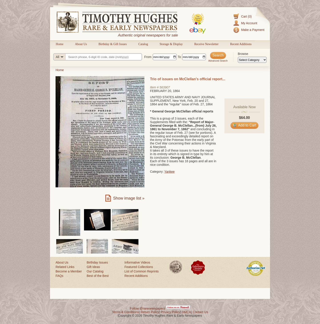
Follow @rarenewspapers (147, 308)
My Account (249, 23)
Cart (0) (246, 16)
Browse (243, 54)
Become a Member (69, 271)
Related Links (65, 267)
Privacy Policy (170, 312)
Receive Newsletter (206, 44)
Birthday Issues (97, 262)
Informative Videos (137, 262)
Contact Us (200, 312)
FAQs (59, 276)
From (148, 57)
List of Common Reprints (141, 271)
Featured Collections (138, 267)
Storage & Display (171, 44)
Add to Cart (244, 125)
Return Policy (150, 312)
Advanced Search (218, 60)
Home (59, 44)
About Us (81, 44)
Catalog (143, 44)
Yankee (169, 171)
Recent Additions (241, 44)
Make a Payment (252, 30)
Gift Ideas (93, 267)
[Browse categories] (252, 60)
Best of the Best (98, 276)
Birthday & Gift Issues (112, 44)
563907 (165, 87)
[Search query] (97, 56)
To (179, 57)
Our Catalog (95, 271)
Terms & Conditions (125, 312)
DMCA (186, 312)
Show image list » (128, 198)
